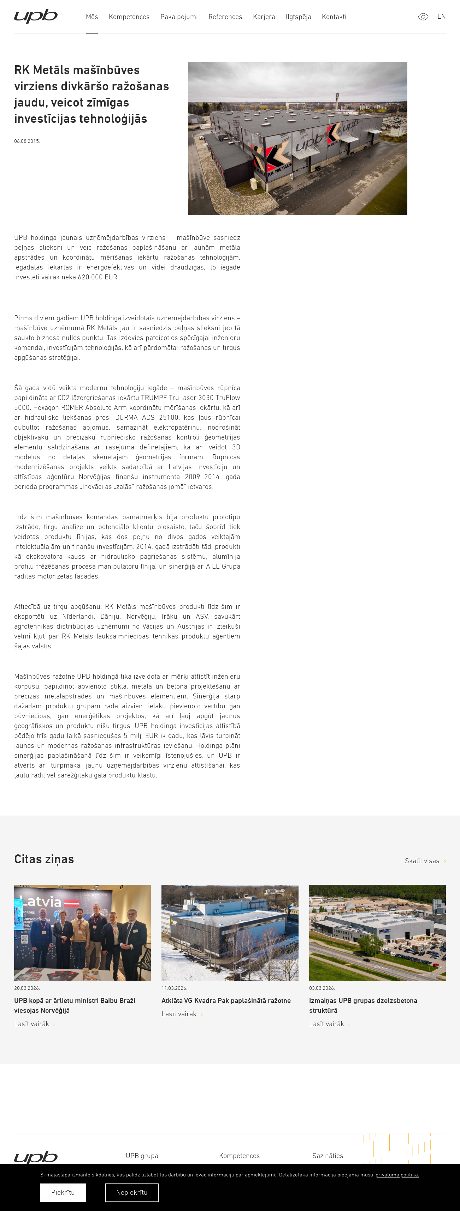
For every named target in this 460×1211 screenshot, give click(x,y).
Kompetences (239, 1156)
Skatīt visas (422, 861)
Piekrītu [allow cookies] (63, 1192)
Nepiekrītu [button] (132, 1192)
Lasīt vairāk (31, 1024)
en (441, 16)
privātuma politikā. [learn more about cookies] (397, 1174)
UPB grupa (142, 1156)
